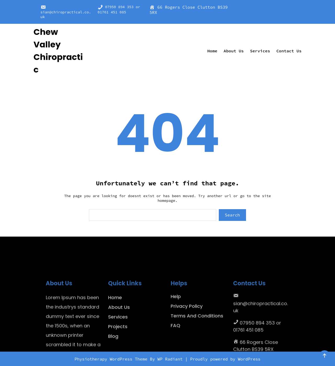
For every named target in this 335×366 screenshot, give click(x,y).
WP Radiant (170, 359)
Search (232, 215)
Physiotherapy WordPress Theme (112, 359)
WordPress (249, 359)
